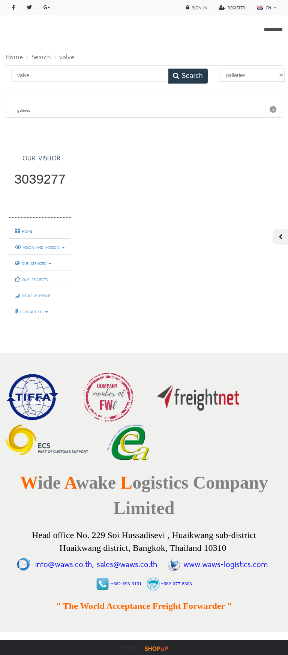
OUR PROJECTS (31, 279)
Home (14, 55)
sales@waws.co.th (125, 563)
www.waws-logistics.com (225, 563)
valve (66, 55)
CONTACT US (31, 311)
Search (41, 55)
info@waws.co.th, (64, 563)
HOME (23, 230)
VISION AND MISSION (40, 247)
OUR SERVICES (33, 263)
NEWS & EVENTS (33, 295)
